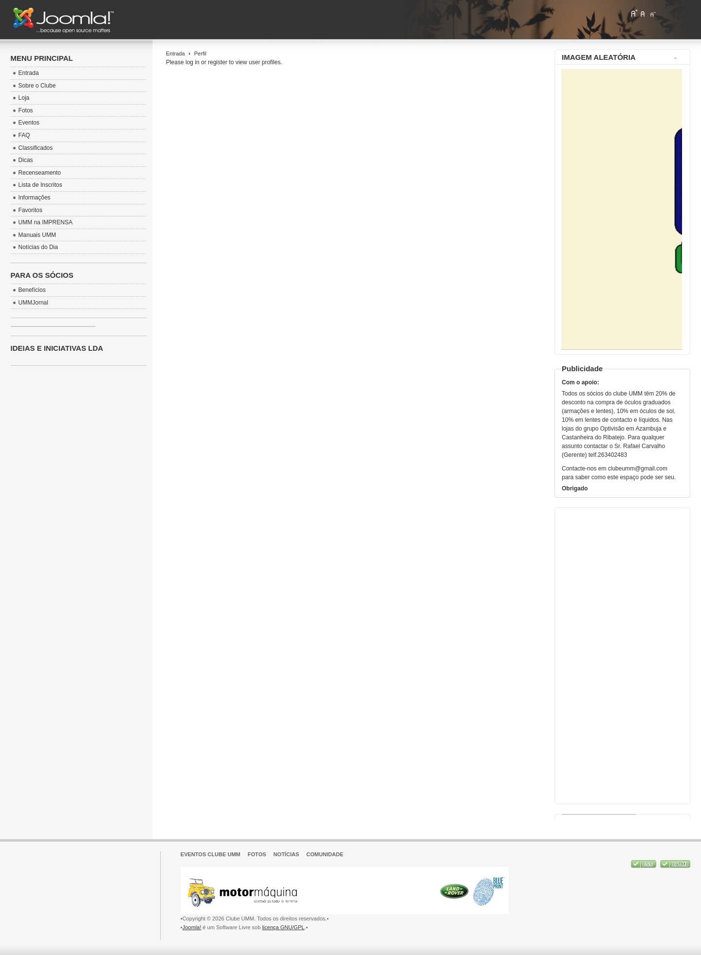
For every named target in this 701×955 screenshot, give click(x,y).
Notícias (286, 854)
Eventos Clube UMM (210, 854)
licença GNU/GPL (283, 927)
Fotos (257, 854)
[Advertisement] (621, 653)
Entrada (175, 53)
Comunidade (324, 854)
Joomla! (192, 927)
